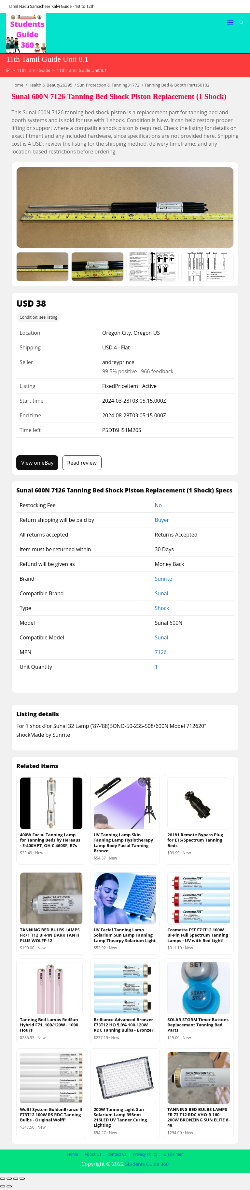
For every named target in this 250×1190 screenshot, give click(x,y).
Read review (82, 464)
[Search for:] (239, 22)
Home (17, 86)
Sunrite (163, 580)
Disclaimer (173, 1156)
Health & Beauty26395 (50, 86)
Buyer (162, 521)
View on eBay (37, 464)
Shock (162, 609)
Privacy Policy (145, 1156)
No (158, 506)
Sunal (161, 595)
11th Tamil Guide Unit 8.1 (82, 72)
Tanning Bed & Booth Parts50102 (176, 86)
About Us (93, 1156)
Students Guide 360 (147, 1165)
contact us (117, 1156)
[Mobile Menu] (231, 22)
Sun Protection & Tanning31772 (108, 86)
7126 (161, 653)
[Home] (8, 72)
